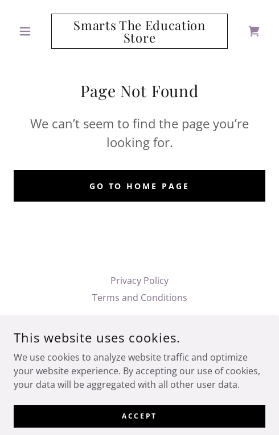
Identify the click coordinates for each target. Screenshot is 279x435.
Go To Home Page (139, 186)
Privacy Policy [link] (139, 280)
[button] (32, 31)
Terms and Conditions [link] (139, 297)
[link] (139, 31)
